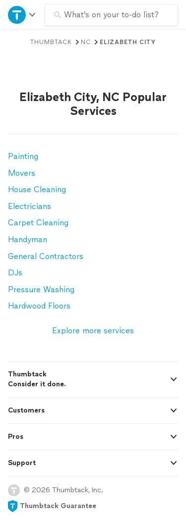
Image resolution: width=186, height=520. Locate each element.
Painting (23, 156)
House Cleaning (37, 189)
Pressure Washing (41, 289)
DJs (15, 272)
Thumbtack (51, 42)
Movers (21, 173)
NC (86, 42)
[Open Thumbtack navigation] (22, 14)
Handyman (27, 239)
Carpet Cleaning (38, 222)
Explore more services (93, 330)
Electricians (29, 206)
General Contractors (45, 256)
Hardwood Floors (39, 306)
